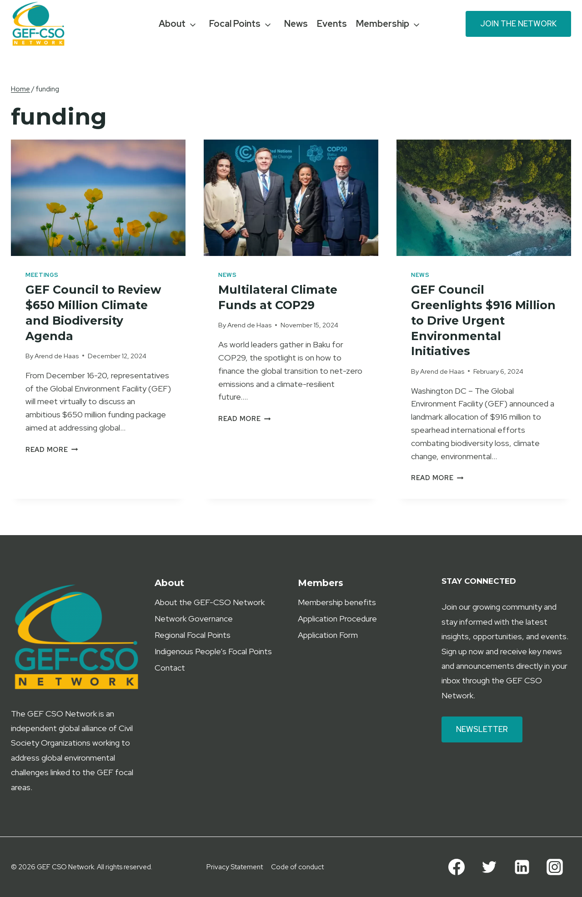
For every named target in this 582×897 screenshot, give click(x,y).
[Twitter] (489, 867)
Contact (170, 667)
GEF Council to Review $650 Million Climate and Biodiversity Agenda (95, 312)
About (172, 24)
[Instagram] (554, 867)
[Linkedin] (522, 867)
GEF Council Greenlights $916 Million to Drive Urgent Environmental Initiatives (481, 320)
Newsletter (482, 729)
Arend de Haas (57, 355)
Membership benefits (337, 602)
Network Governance (194, 618)
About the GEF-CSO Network (210, 602)
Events (332, 24)
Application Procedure (337, 618)
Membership (382, 24)
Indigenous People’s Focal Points (213, 651)
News (296, 24)
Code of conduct (297, 867)
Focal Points (235, 24)
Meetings (42, 275)
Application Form (328, 635)
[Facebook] (456, 867)
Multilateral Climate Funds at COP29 (279, 297)
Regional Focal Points (193, 635)
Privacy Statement (234, 867)
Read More (51, 449)
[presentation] (98, 198)
